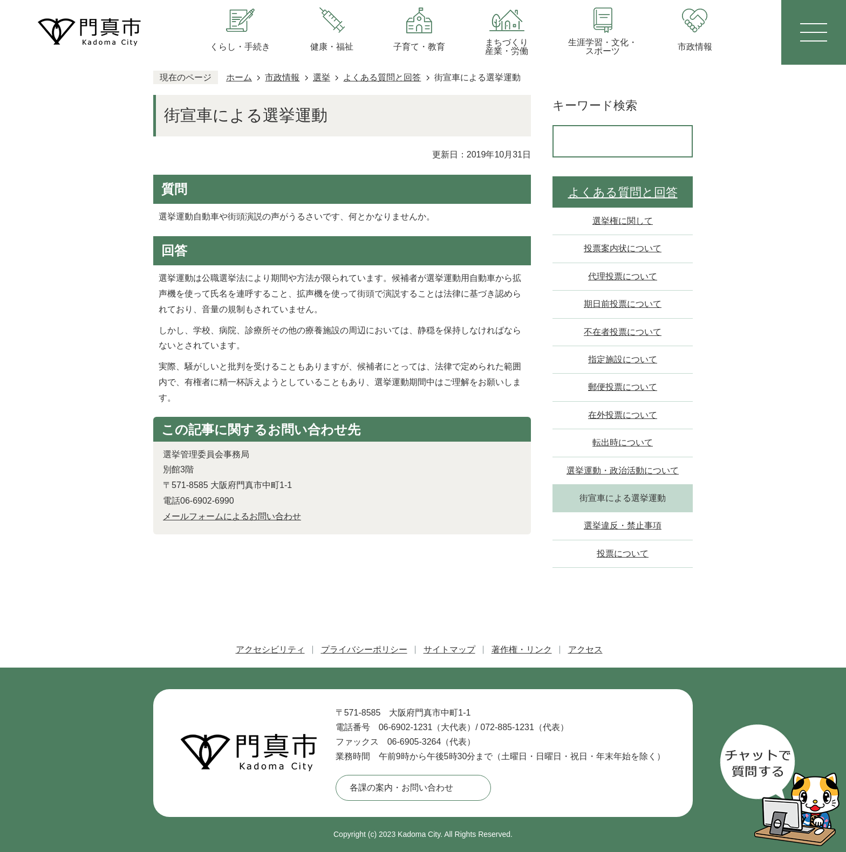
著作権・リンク (522, 649)
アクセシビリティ (270, 649)
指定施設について (622, 359)
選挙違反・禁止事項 (622, 525)
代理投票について (622, 276)
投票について (623, 553)
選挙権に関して (622, 220)
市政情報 (282, 77)
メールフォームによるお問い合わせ (232, 516)
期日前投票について (622, 303)
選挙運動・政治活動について (623, 470)
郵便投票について (622, 386)
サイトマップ (449, 649)
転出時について (622, 442)
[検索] (611, 141)
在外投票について (622, 415)
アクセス (585, 649)
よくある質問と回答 (382, 77)
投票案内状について (622, 248)
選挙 (321, 77)
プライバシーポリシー (364, 649)
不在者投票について (622, 331)
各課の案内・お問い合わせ (401, 787)
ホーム (239, 77)
